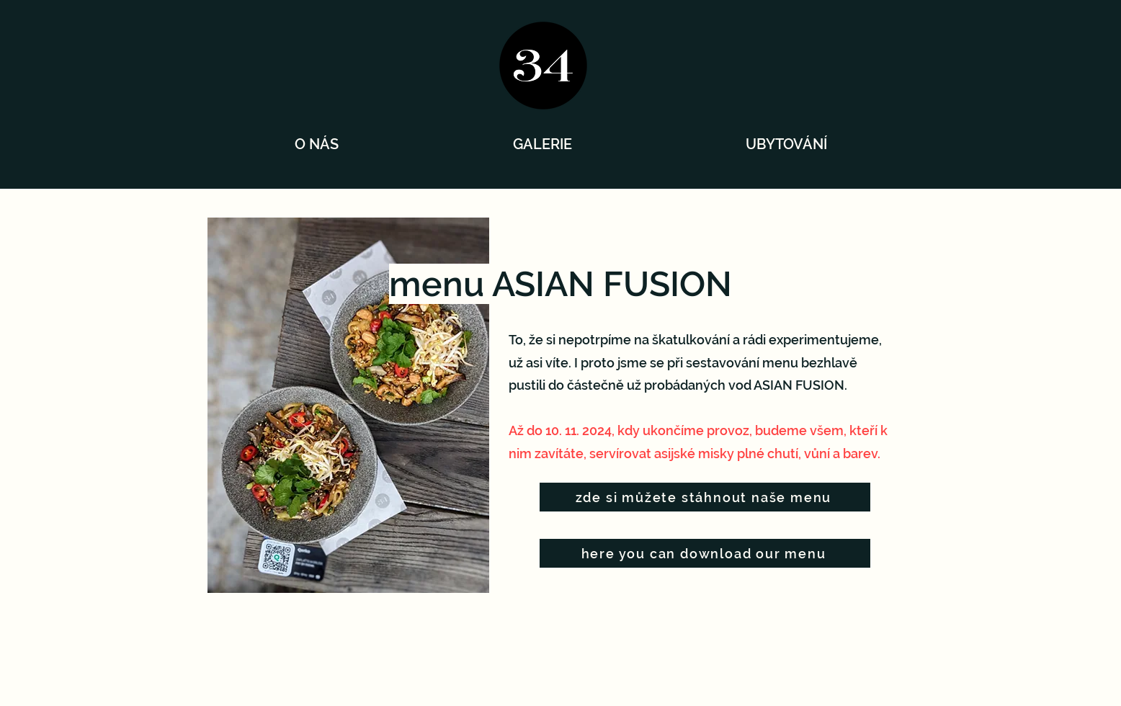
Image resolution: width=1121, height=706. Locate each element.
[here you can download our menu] (705, 553)
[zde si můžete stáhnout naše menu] (705, 497)
